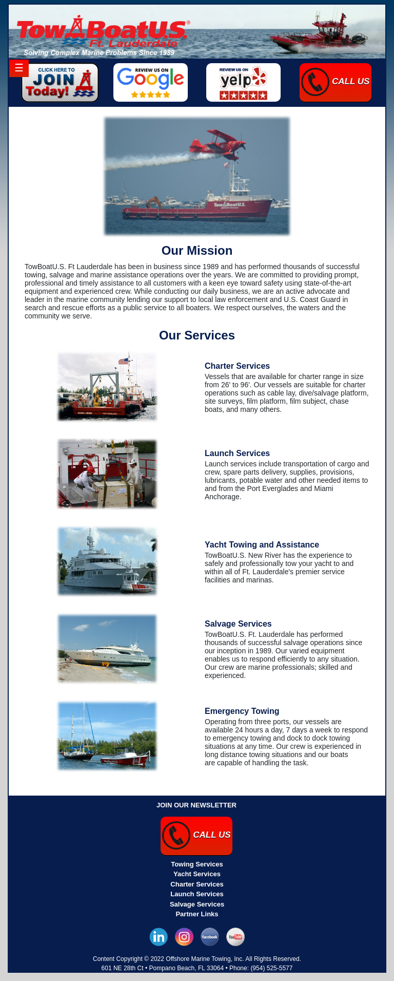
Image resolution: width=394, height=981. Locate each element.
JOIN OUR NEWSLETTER (196, 805)
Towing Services (197, 864)
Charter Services (237, 366)
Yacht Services (197, 874)
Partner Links (196, 914)
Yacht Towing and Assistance (262, 544)
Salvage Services (238, 623)
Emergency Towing (242, 711)
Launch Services (237, 453)
